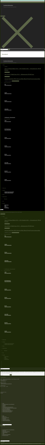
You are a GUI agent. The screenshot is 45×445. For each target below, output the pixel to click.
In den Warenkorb (15, 232)
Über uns (3, 406)
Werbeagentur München (6, 434)
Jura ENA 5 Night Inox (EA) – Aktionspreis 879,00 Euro (19, 74)
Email (1, 424)
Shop (3, 403)
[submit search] (9, 49)
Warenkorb (4, 418)
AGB (3, 433)
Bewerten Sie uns (5, 435)
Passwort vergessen (5, 417)
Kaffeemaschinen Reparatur (7, 411)
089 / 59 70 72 (2, 16)
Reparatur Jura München (6, 409)
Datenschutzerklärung (6, 431)
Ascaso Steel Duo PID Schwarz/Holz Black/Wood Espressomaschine (22, 78)
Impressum (4, 430)
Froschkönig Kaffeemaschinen (8, 5)
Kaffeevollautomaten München (7, 410)
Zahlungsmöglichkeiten (6, 420)
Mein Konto (4, 416)
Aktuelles (4, 405)
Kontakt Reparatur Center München (8, 404)
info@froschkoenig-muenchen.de (6, 383)
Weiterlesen (7, 72)
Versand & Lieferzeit (5, 419)
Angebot (6, 66)
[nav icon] (1, 209)
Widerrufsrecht (4, 432)
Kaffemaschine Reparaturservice (7, 407)
